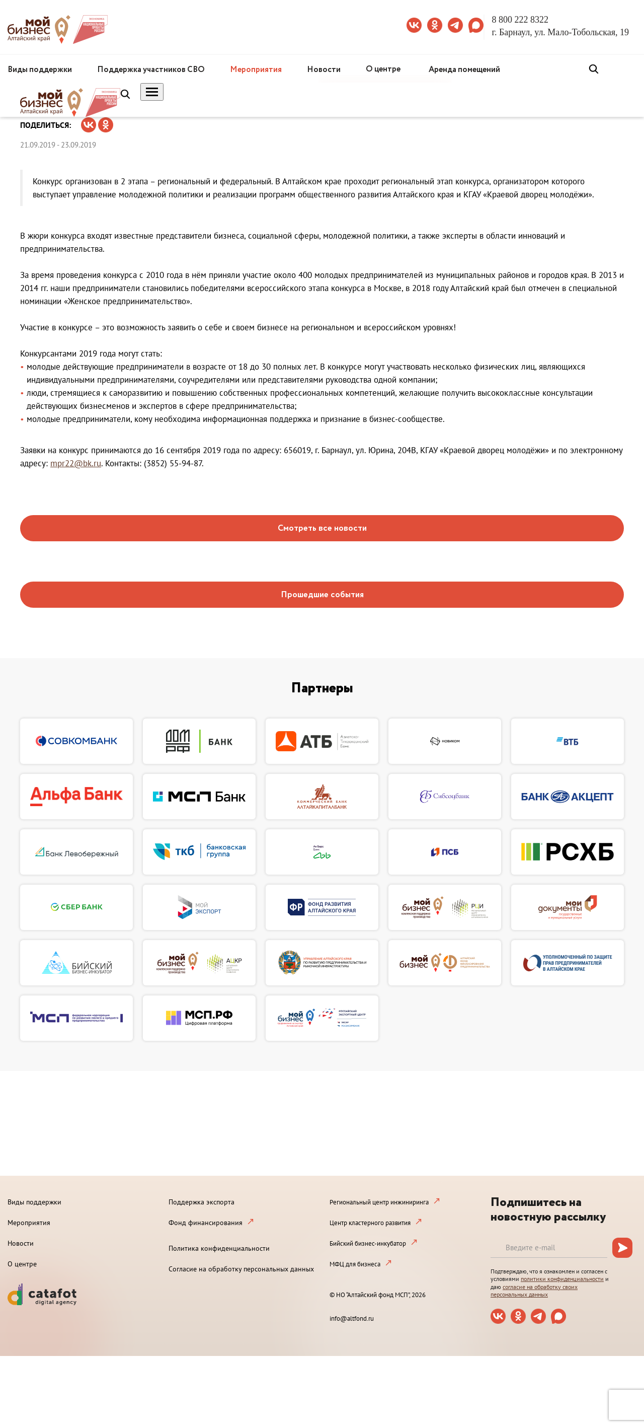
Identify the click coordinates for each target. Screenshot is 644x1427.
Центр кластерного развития (370, 1223)
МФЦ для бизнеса (355, 1264)
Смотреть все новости (322, 528)
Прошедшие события (322, 595)
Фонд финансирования (206, 1222)
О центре (383, 69)
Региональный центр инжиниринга (379, 1202)
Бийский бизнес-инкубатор (368, 1243)
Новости (324, 70)
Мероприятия (256, 70)
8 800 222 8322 (520, 20)
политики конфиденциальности (562, 1278)
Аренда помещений (464, 70)
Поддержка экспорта (201, 1201)
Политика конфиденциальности (219, 1248)
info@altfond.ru (352, 1318)
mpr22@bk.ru (75, 463)
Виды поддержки (40, 70)
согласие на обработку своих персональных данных (534, 1291)
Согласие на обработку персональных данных (241, 1268)
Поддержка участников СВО (151, 70)
